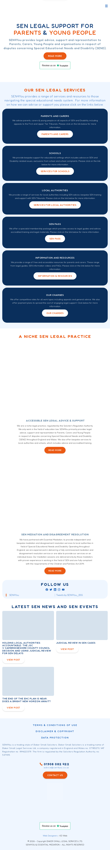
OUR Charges (55, 313)
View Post (13, 659)
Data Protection (55, 737)
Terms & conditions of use (55, 725)
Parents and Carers (55, 134)
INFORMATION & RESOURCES (55, 275)
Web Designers (50, 835)
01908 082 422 (55, 764)
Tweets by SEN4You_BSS (69, 595)
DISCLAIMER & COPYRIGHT (55, 731)
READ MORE (55, 450)
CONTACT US (55, 775)
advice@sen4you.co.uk (56, 767)
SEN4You (14, 595)
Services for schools (55, 171)
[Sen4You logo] (13, 6)
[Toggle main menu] (106, 6)
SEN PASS (55, 238)
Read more (55, 55)
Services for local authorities (55, 205)
